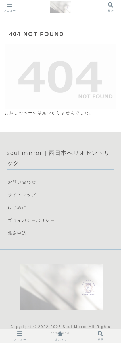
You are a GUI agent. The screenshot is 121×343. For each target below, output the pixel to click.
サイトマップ (22, 194)
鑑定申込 (17, 233)
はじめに (17, 207)
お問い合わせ (22, 182)
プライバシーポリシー (31, 220)
